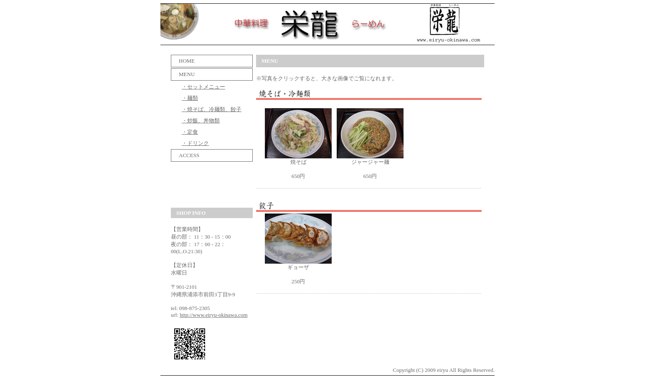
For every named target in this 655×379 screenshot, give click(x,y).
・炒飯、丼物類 (201, 120)
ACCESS (186, 155)
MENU (184, 74)
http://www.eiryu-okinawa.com (213, 315)
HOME (184, 61)
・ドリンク (195, 143)
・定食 (190, 132)
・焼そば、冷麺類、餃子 (211, 109)
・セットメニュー (203, 87)
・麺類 (190, 98)
